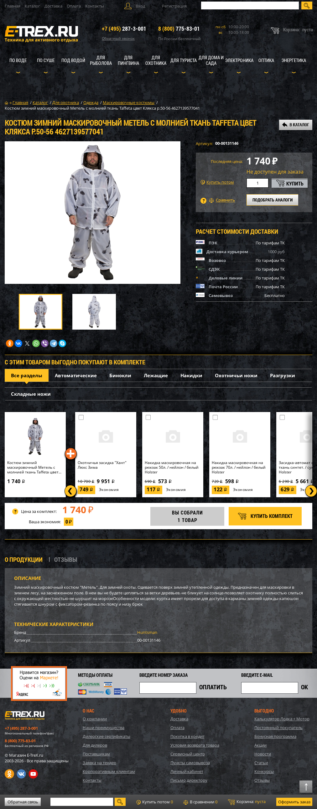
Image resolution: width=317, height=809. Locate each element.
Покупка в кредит (187, 736)
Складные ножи (31, 394)
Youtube (33, 774)
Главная (12, 6)
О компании (95, 719)
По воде (18, 60)
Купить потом (217, 182)
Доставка (53, 6)
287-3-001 (124, 28)
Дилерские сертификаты (106, 736)
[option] (92, 212)
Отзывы (262, 780)
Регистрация (174, 6)
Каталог (32, 6)
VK (21, 774)
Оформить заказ (294, 802)
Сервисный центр (187, 754)
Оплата (74, 6)
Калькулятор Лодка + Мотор (281, 719)
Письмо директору (188, 780)
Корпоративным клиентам (109, 771)
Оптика (266, 60)
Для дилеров (95, 745)
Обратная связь (23, 802)
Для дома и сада (211, 60)
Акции (260, 745)
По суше (46, 60)
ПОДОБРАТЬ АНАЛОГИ (272, 200)
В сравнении (200, 802)
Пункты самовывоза (190, 762)
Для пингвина (128, 60)
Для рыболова (101, 60)
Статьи (261, 762)
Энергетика (294, 60)
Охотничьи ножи (236, 375)
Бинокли (120, 375)
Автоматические (76, 375)
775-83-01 (179, 28)
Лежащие (156, 375)
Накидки (191, 375)
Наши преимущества (103, 727)
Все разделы (26, 375)
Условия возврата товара (194, 745)
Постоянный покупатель (278, 727)
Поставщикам (96, 754)
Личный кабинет (186, 771)
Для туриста (183, 60)
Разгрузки (282, 375)
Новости (262, 754)
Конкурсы (264, 771)
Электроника (239, 60)
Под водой (73, 60)
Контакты (94, 6)
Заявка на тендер (99, 762)
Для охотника (155, 60)
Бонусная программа (275, 736)
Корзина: (247, 802)
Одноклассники (9, 774)
